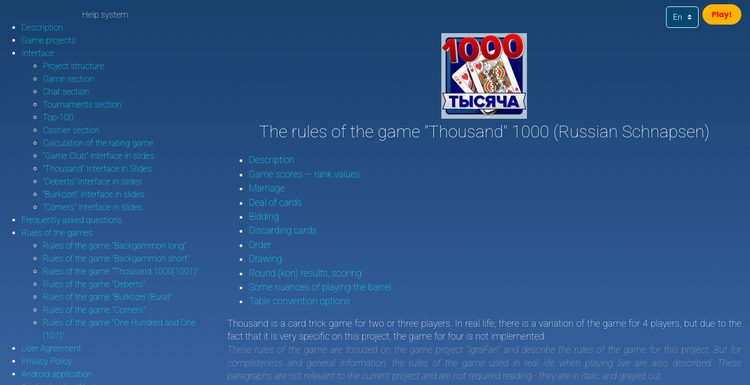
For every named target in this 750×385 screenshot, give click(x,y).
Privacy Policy (46, 361)
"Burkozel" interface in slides (93, 194)
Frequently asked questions (71, 220)
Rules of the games (57, 233)
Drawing (265, 258)
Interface (37, 53)
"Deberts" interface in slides (92, 181)
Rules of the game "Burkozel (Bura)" (107, 297)
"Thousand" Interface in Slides (97, 169)
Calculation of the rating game (98, 143)
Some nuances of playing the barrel (320, 287)
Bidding (264, 216)
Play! (718, 16)
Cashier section (71, 130)
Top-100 (58, 117)
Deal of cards (275, 202)
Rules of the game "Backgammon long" (114, 246)
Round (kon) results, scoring (305, 273)
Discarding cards (283, 230)
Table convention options (299, 301)
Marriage (267, 188)
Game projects (48, 40)
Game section (68, 79)
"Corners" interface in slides (92, 207)
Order (260, 245)
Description (42, 27)
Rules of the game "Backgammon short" (116, 258)
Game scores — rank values (304, 174)
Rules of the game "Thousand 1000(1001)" (120, 271)
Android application (56, 374)
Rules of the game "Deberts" (94, 284)
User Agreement (51, 348)
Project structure (73, 66)
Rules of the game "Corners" (94, 310)
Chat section (66, 92)
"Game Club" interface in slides (98, 156)
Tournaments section (82, 104)
